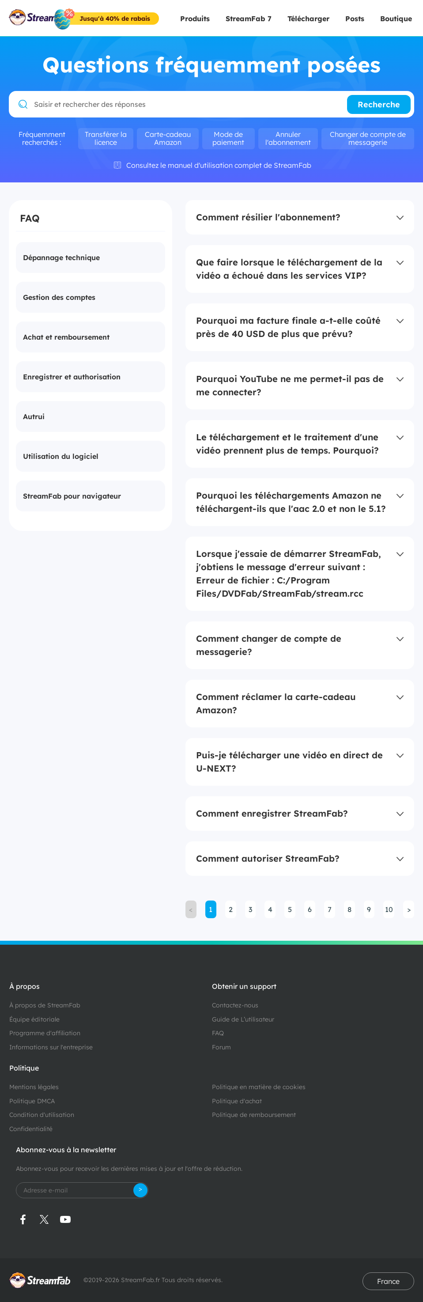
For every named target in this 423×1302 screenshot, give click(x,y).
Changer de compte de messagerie (368, 138)
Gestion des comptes (59, 297)
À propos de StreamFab (44, 1005)
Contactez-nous (235, 1005)
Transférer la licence (106, 138)
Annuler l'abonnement (288, 138)
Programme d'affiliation (44, 1033)
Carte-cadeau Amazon (168, 138)
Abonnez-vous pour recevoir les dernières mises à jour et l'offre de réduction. (129, 1169)
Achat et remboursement (66, 337)
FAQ (218, 1033)
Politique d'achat (237, 1101)
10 (389, 909)
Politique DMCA (32, 1101)
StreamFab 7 (249, 18)
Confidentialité (31, 1129)
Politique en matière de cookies (259, 1087)
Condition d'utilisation (41, 1115)
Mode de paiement (228, 138)
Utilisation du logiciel (60, 456)
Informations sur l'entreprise (51, 1047)
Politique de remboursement (254, 1115)
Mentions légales (34, 1087)
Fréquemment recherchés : (42, 138)
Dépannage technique (61, 257)
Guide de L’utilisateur (243, 1019)
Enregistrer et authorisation (72, 376)
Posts (354, 18)
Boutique (396, 18)
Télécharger (308, 18)
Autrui (34, 416)
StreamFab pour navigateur (72, 496)
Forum (221, 1047)
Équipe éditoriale (34, 1019)
